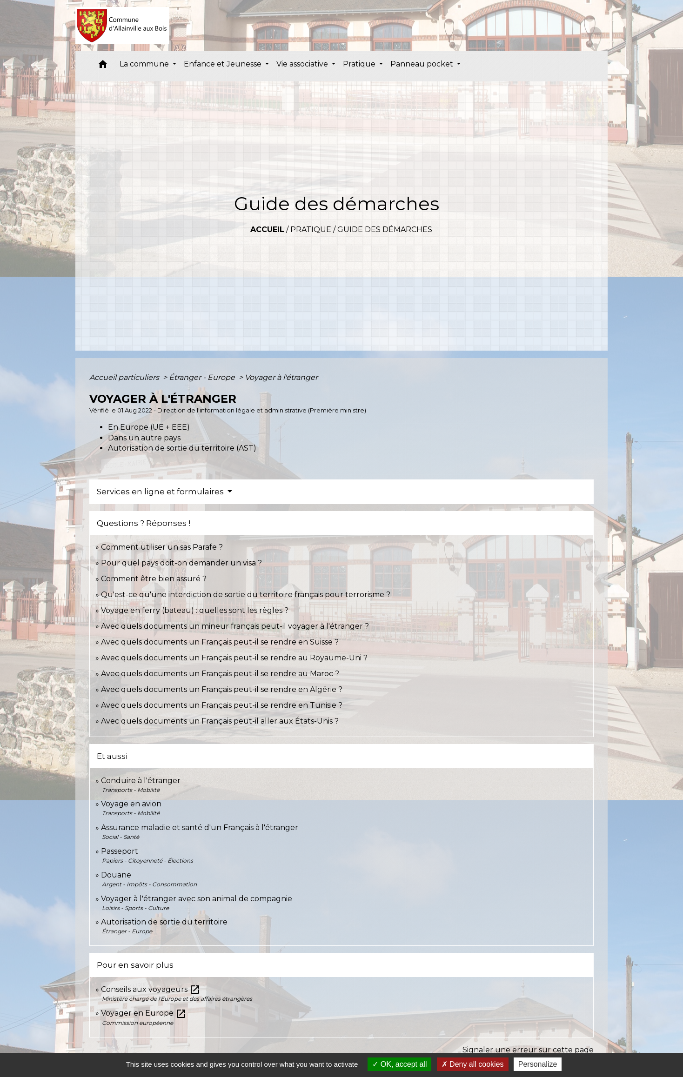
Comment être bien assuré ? (154, 578)
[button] (103, 66)
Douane (116, 875)
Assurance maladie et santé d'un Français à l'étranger (199, 827)
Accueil (267, 229)
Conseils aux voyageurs (151, 989)
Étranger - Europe (203, 377)
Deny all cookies (473, 1064)
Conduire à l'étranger (141, 780)
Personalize (537, 1064)
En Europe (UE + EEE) (149, 427)
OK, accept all (399, 1064)
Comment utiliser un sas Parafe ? (162, 547)
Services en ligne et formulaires (161, 491)
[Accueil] (122, 26)
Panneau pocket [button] (422, 64)
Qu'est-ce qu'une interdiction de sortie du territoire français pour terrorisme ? (245, 594)
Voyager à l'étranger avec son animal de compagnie (196, 898)
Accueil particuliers (125, 377)
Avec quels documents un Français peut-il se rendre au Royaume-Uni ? (234, 657)
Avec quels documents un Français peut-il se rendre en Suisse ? (220, 642)
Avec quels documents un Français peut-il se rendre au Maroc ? (220, 673)
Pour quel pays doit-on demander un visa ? (181, 562)
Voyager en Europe (144, 1013)
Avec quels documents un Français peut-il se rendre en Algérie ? (221, 689)
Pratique (310, 229)
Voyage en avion (131, 803)
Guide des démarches (384, 229)
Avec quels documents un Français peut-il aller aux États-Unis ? (220, 721)
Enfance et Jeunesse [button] (223, 64)
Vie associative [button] (303, 64)
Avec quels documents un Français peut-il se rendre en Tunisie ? (221, 705)
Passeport (119, 851)
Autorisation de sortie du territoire (164, 921)
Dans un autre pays (144, 437)
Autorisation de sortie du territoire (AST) (182, 448)
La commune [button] (145, 64)
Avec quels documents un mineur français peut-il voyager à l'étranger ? (235, 626)
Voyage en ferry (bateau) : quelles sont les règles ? (194, 610)
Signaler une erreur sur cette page (528, 1049)
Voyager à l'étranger (281, 377)
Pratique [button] (360, 64)
